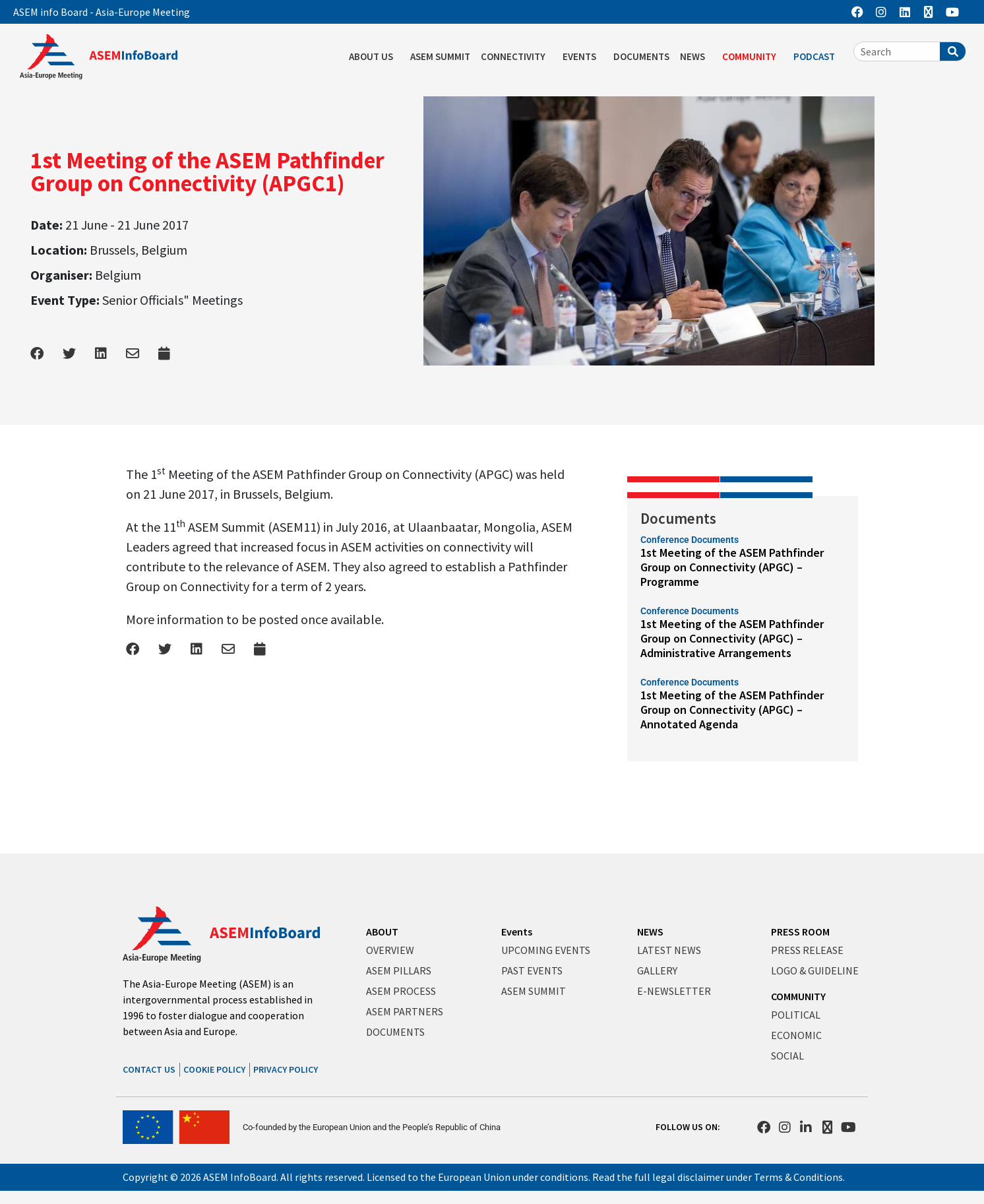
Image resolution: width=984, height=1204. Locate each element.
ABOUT (382, 931)
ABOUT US (374, 56)
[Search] (953, 51)
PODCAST (817, 56)
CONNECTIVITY (516, 56)
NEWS (696, 56)
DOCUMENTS (641, 56)
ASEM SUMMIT (440, 56)
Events (516, 931)
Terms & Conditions (798, 1177)
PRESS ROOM (800, 931)
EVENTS (583, 56)
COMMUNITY (752, 56)
